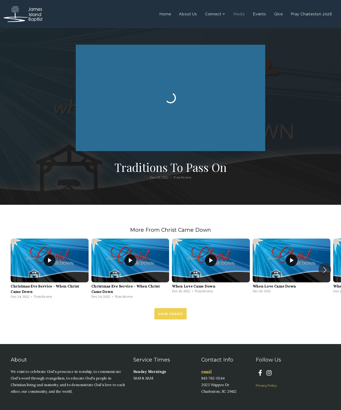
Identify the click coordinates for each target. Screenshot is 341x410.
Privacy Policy (266, 385)
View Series (170, 314)
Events (259, 14)
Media (239, 14)
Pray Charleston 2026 (311, 14)
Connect (215, 14)
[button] (325, 270)
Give (278, 14)
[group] (50, 270)
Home (165, 14)
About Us (188, 14)
